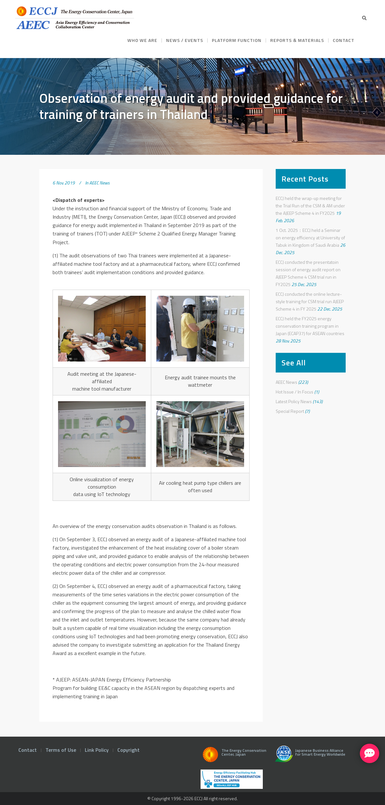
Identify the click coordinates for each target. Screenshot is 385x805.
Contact (27, 749)
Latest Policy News (294, 401)
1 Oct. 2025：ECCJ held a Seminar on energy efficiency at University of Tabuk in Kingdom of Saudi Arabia (310, 237)
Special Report (290, 411)
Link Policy (97, 749)
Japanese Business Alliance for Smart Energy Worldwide (308, 756)
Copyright (128, 749)
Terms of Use (60, 749)
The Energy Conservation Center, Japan (233, 756)
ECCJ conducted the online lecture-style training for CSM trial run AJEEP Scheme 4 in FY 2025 (310, 301)
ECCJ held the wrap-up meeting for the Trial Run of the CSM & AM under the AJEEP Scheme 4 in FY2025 (310, 205)
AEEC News (99, 182)
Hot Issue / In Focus (294, 391)
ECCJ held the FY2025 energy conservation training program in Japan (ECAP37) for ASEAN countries (310, 326)
